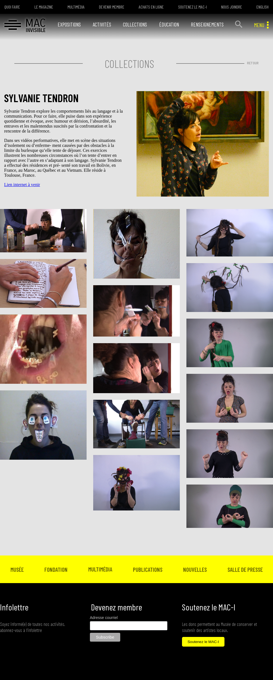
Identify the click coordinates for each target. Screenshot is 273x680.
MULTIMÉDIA (100, 569)
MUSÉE (17, 569)
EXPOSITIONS (69, 24)
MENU (261, 25)
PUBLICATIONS (147, 569)
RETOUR (253, 63)
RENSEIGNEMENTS (207, 24)
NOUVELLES (195, 569)
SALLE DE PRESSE (245, 569)
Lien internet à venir (22, 184)
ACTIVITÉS (102, 24)
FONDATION (56, 569)
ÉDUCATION (169, 24)
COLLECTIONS (135, 24)
